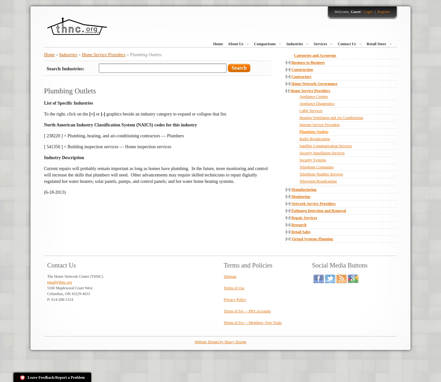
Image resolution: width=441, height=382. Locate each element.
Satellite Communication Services (325, 146)
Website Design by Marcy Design (220, 342)
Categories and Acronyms (315, 55)
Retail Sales (301, 232)
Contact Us (347, 44)
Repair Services (304, 218)
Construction (302, 69)
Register (383, 12)
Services (320, 44)
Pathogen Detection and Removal (318, 210)
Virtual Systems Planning (312, 239)
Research (299, 225)
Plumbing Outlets (313, 132)
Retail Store (376, 44)
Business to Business (308, 62)
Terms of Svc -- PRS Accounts (247, 311)
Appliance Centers (313, 96)
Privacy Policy (235, 299)
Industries (294, 44)
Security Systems (312, 160)
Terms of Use (234, 288)
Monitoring (300, 196)
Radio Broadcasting (314, 139)
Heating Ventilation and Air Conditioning (331, 117)
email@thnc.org (59, 282)
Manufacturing (303, 189)
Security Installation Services (322, 153)
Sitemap (230, 276)
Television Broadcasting (318, 181)
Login (368, 12)
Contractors (301, 76)
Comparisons (265, 44)
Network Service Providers (313, 203)
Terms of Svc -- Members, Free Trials (253, 322)
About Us (235, 44)
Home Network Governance (314, 83)
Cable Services (311, 110)
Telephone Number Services (321, 174)
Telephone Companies (316, 167)
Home (218, 44)
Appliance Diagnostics (316, 103)
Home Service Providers (310, 91)
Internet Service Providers (319, 125)
